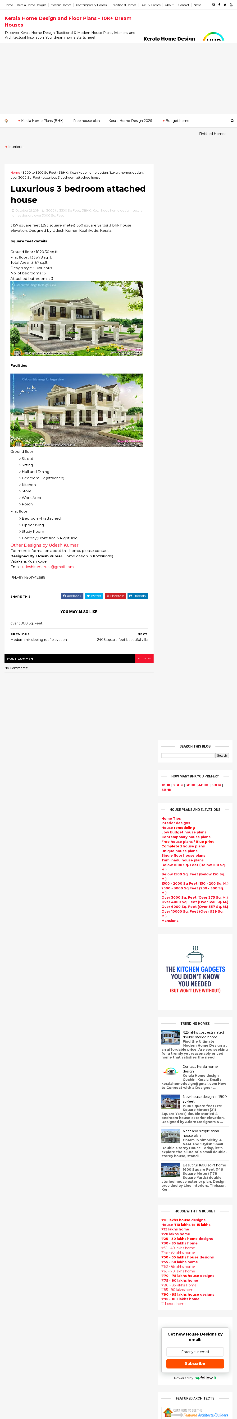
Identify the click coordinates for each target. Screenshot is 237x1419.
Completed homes (99, 1181)
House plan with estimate (106, 1248)
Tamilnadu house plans (182, 271)
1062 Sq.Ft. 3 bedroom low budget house (203, 1070)
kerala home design (100, 1045)
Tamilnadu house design (105, 1237)
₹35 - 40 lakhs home (178, 659)
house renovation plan (103, 1316)
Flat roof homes (97, 1062)
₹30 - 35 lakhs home (179, 654)
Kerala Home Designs (32, 5)
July (12, 1085)
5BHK (216, 196)
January (16, 1124)
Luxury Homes (151, 5)
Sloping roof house (100, 1068)
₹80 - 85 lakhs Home (178, 696)
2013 (14, 1132)
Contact (184, 5)
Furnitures (92, 1361)
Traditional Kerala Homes (105, 1152)
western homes (97, 1293)
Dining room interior (101, 1254)
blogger (141, 645)
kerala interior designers (105, 1310)
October (16, 1066)
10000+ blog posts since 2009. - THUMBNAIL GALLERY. (43, 1412)
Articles (89, 1214)
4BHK (203, 196)
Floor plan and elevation (104, 1141)
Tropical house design (103, 1259)
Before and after (98, 1389)
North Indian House (100, 1276)
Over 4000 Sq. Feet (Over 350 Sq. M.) (194, 313)
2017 (14, 1028)
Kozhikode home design (89, 159)
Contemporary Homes (91, 5)
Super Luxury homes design (108, 1158)
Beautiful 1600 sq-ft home (204, 576)
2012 (14, 1139)
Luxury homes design (126, 159)
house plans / (187, 253)
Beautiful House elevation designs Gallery (203, 955)
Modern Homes (61, 5)
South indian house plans (106, 1169)
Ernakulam (14, 1178)
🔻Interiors (49, 134)
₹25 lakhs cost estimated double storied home (203, 445)
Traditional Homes (123, 5)
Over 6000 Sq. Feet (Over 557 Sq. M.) (194, 318)
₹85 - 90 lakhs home (178, 701)
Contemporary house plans (185, 248)
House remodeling (99, 1327)
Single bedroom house (103, 1395)
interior (89, 1102)
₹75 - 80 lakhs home (179, 691)
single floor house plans (104, 1209)
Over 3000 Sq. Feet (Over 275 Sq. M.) (194, 308)
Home (9, 5)
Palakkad (13, 1215)
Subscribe (195, 775)
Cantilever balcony (99, 1378)
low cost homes (97, 1282)
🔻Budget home (175, 121)
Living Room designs (101, 1192)
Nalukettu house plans (103, 1367)
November (18, 1059)
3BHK (63, 159)
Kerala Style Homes (100, 1130)
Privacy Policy (172, 917)
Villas (87, 1113)
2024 (14, 982)
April (13, 1105)
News (197, 5)
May (12, 1098)
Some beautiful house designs (207, 1010)
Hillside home (95, 1355)
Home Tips (171, 229)
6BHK (166, 201)
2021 (14, 1002)
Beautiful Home (97, 1084)
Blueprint (91, 1372)
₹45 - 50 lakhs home (178, 664)
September (19, 1072)
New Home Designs (100, 1147)
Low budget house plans (183, 243)
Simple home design (101, 1271)
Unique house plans (179, 262)
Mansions (169, 332)
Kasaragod (14, 1192)
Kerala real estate (98, 1384)
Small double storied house (107, 1135)
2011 (13, 1145)
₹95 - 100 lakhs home (180, 710)
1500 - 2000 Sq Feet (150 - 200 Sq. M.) (194, 295)
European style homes (103, 1288)
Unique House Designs (103, 1197)
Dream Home (94, 1333)
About (169, 5)
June (13, 1092)
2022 (14, 995)
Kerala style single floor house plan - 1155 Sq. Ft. (206, 974)
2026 (14, 969)
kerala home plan (98, 1079)
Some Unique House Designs (206, 1029)
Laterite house (96, 1322)
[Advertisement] (118, 78)
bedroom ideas (96, 1231)
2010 (14, 1152)
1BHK (165, 196)
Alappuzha (14, 1174)
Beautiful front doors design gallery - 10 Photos (205, 1051)
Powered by (195, 789)
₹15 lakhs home (175, 640)
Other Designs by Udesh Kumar (45, 532)
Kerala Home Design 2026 (130, 121)
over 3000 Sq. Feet (26, 164)
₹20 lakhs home (175, 645)
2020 (14, 1008)
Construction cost (99, 1203)
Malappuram (16, 1211)
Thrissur (12, 1229)
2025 (14, 976)
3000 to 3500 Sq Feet (40, 159)
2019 (14, 1015)
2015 (14, 1041)
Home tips (92, 1350)
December (18, 1053)
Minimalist (92, 1299)
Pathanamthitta (19, 1220)
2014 (14, 1047)
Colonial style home (100, 1124)
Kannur (11, 1187)
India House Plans (98, 1073)
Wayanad (13, 1234)
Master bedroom (98, 1305)
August (15, 1079)
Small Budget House (101, 1096)
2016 (14, 1034)
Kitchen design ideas (102, 1265)
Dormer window (97, 1242)
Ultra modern (94, 1220)
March (14, 1111)
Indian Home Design (101, 1163)
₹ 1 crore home (173, 715)
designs (175, 234)
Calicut (32, 1206)
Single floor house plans (183, 267)
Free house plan (86, 121)
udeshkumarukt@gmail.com (48, 554)
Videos (89, 1226)
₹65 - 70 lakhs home (178, 682)
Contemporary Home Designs (109, 1056)
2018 (14, 1021)
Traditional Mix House (102, 1338)
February (17, 1118)
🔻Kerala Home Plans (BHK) (40, 121)
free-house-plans (98, 1118)
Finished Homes (17, 134)
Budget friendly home (102, 1186)
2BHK (178, 196)
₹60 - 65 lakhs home (178, 678)
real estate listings (210, 1176)
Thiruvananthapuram (24, 1225)
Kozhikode (14, 1206)
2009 (14, 1158)
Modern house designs (103, 1051)
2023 (14, 989)
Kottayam (13, 1201)
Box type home (96, 1107)
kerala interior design (102, 1175)
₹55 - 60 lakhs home (179, 673)
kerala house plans (99, 1344)
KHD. (101, 1412)
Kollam (11, 1197)
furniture (184, 1148)
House (178, 239)
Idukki (10, 1183)
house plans (183, 257)
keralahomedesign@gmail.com (193, 1285)
